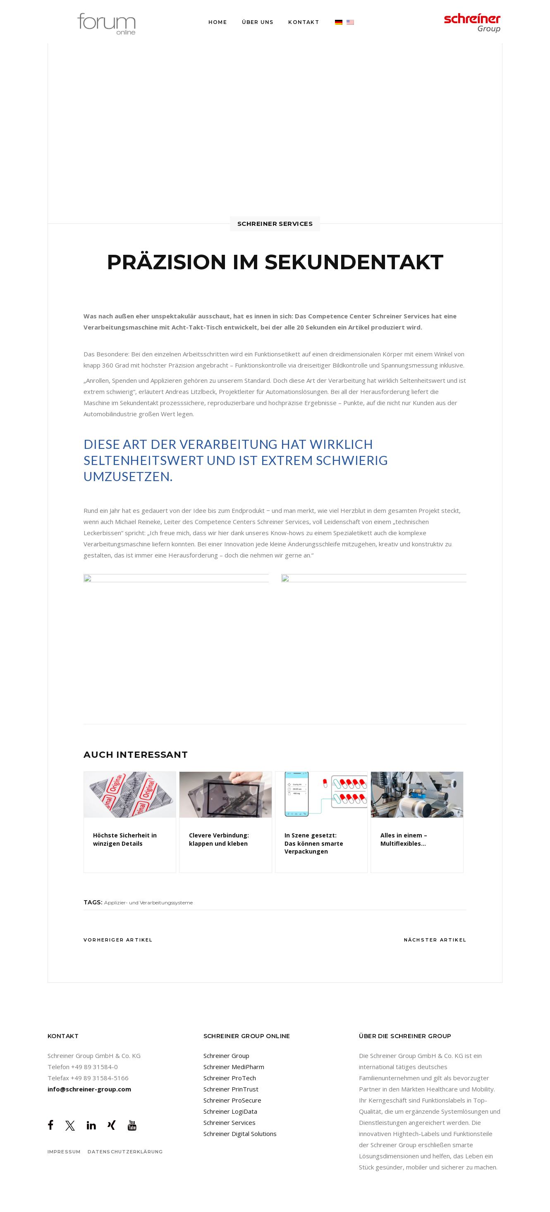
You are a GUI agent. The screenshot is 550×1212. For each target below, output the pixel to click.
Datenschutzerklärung (125, 1152)
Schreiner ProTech (229, 1078)
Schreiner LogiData (230, 1111)
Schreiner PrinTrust (230, 1089)
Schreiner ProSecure (232, 1100)
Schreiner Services (229, 1122)
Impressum (64, 1152)
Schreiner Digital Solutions (240, 1133)
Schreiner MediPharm (233, 1067)
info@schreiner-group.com (89, 1089)
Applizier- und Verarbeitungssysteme (148, 902)
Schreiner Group (226, 1055)
